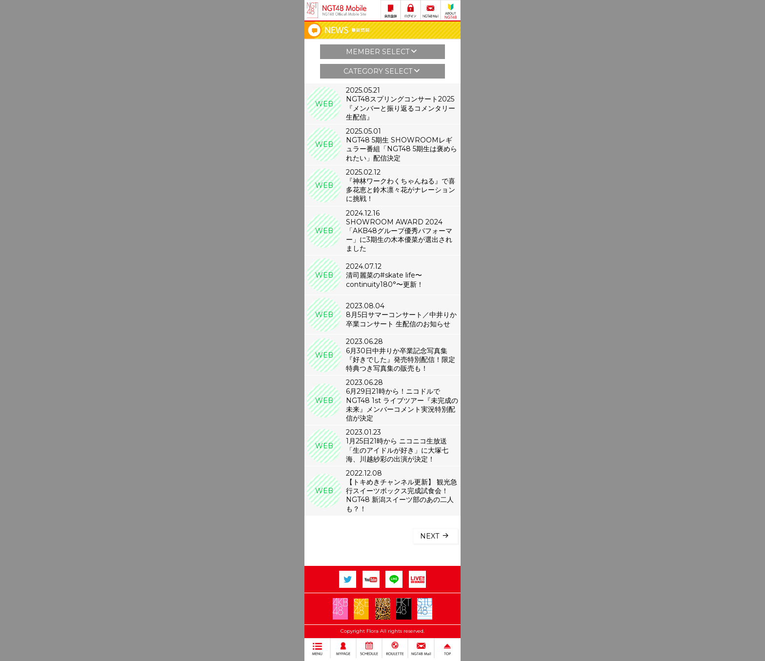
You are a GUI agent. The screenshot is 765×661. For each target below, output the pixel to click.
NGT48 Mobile (344, 10)
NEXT (435, 536)
